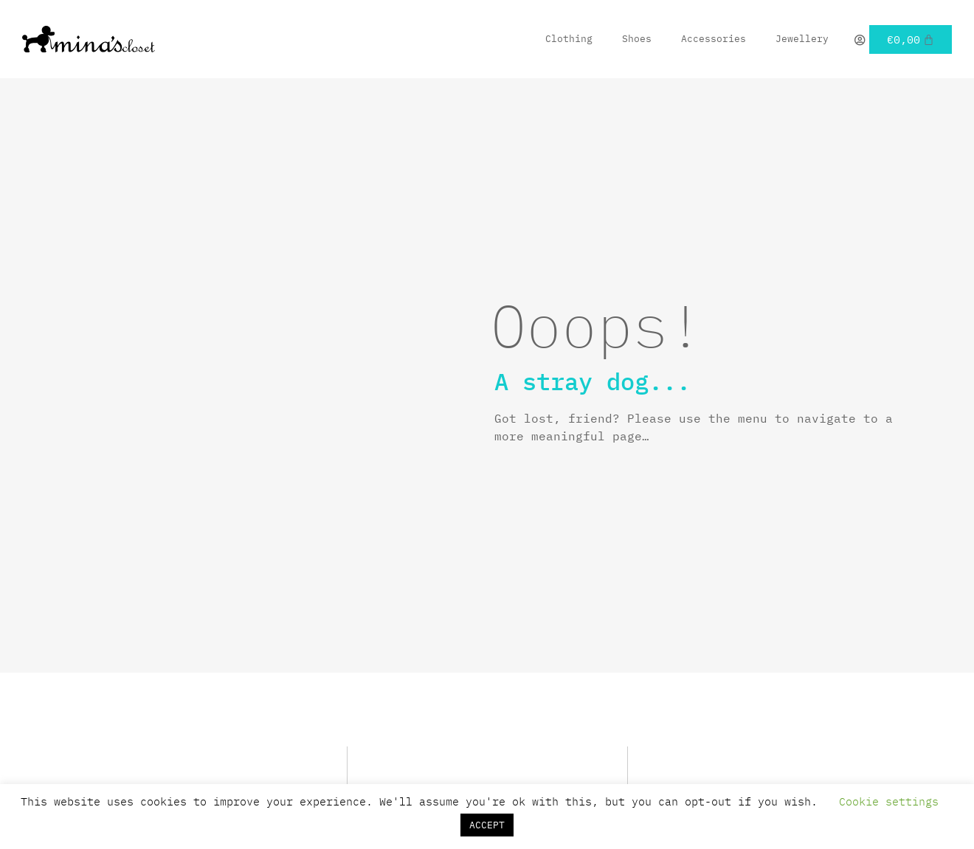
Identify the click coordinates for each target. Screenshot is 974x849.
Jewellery (802, 38)
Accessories (713, 38)
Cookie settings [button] (889, 801)
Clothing (569, 38)
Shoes (637, 38)
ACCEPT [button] (487, 825)
